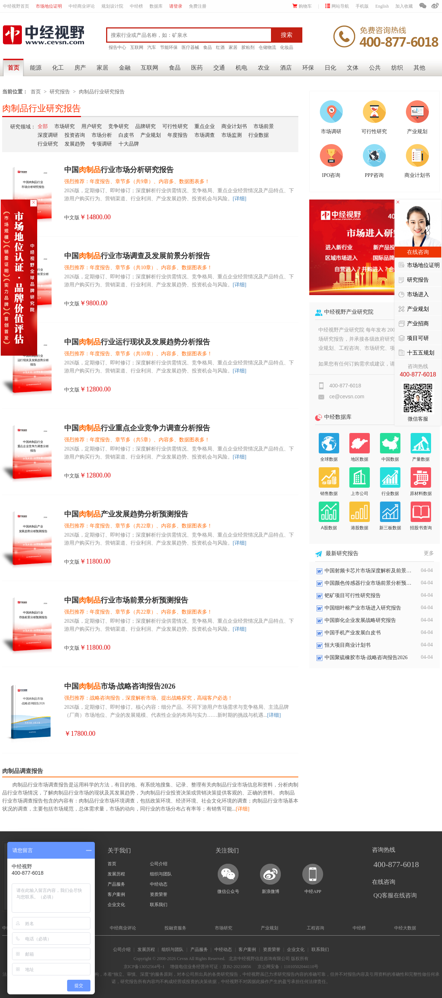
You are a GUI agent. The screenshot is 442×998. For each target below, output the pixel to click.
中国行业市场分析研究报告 (119, 170)
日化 (330, 68)
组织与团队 (161, 874)
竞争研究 (118, 126)
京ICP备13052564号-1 (144, 966)
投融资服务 (175, 928)
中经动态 (158, 884)
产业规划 (150, 135)
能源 (36, 68)
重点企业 (204, 126)
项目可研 (413, 338)
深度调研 (48, 135)
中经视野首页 (16, 6)
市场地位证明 (49, 6)
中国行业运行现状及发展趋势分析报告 (137, 342)
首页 (13, 68)
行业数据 (258, 135)
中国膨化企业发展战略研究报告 (360, 620)
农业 (264, 68)
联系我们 (158, 904)
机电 (241, 68)
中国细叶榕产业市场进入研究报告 (363, 608)
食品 (207, 47)
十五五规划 (416, 353)
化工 (58, 68)
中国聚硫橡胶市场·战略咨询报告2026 (366, 657)
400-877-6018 (396, 864)
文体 (352, 68)
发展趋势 (75, 144)
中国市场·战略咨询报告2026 (119, 686)
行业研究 (48, 144)
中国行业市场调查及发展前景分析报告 (137, 256)
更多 (429, 553)
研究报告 (60, 91)
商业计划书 (234, 126)
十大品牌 (129, 144)
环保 (308, 68)
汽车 (151, 47)
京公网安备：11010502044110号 (287, 966)
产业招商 (413, 324)
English (382, 6)
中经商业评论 (82, 6)
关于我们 (119, 850)
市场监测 (231, 135)
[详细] (239, 198)
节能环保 (169, 47)
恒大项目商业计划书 (348, 645)
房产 (80, 68)
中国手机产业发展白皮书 (353, 632)
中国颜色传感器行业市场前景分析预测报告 (368, 583)
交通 (219, 68)
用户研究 (91, 126)
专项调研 (102, 144)
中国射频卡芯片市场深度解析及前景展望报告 (368, 570)
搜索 (286, 35)
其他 (419, 68)
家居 (233, 47)
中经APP (313, 891)
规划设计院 (112, 6)
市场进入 (413, 294)
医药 (197, 68)
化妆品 (286, 47)
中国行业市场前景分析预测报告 (126, 600)
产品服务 (116, 884)
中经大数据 (405, 928)
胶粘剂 (248, 47)
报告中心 (117, 47)
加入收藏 (404, 6)
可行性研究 (175, 126)
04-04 (427, 570)
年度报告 (177, 135)
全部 (43, 126)
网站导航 (337, 6)
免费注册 (197, 6)
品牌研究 (145, 126)
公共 (375, 68)
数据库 (156, 6)
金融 (125, 68)
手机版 (362, 6)
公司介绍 (158, 863)
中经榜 (136, 6)
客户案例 (116, 894)
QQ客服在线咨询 (395, 895)
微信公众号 (228, 891)
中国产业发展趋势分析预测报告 (126, 514)
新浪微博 (270, 891)
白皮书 (126, 135)
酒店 (286, 68)
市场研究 (64, 126)
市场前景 (263, 126)
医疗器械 (190, 47)
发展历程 (116, 874)
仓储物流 (267, 47)
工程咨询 (315, 928)
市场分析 (102, 135)
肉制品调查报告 (22, 770)
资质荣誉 (158, 894)
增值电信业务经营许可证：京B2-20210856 (210, 966)
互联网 (136, 47)
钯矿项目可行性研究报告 (353, 595)
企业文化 (116, 904)
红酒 (220, 47)
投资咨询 (75, 135)
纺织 (397, 68)
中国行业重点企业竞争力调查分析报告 (137, 428)
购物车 (302, 6)
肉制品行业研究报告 (102, 91)
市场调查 (204, 135)
